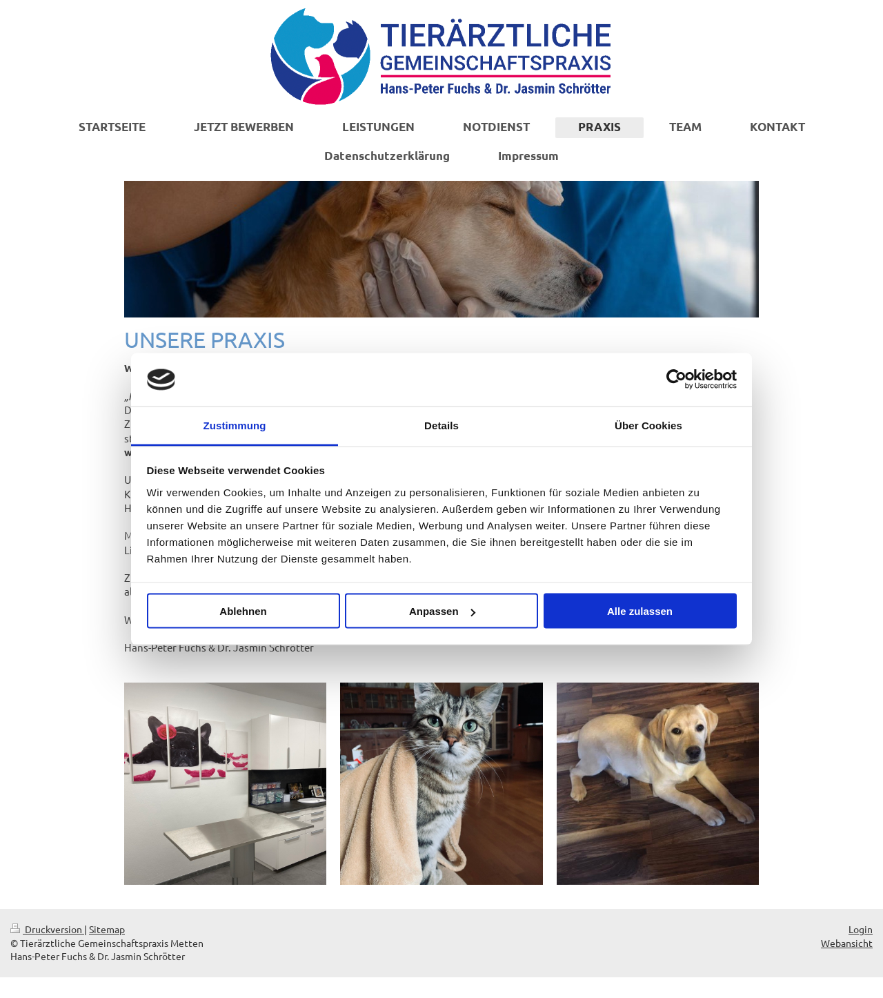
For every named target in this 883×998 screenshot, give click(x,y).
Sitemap (107, 929)
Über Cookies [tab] (648, 425)
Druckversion (47, 929)
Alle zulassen (640, 611)
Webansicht (847, 943)
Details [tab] (441, 425)
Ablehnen (242, 611)
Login (861, 929)
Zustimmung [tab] (235, 425)
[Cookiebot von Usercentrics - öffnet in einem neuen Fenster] (676, 379)
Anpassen (442, 611)
